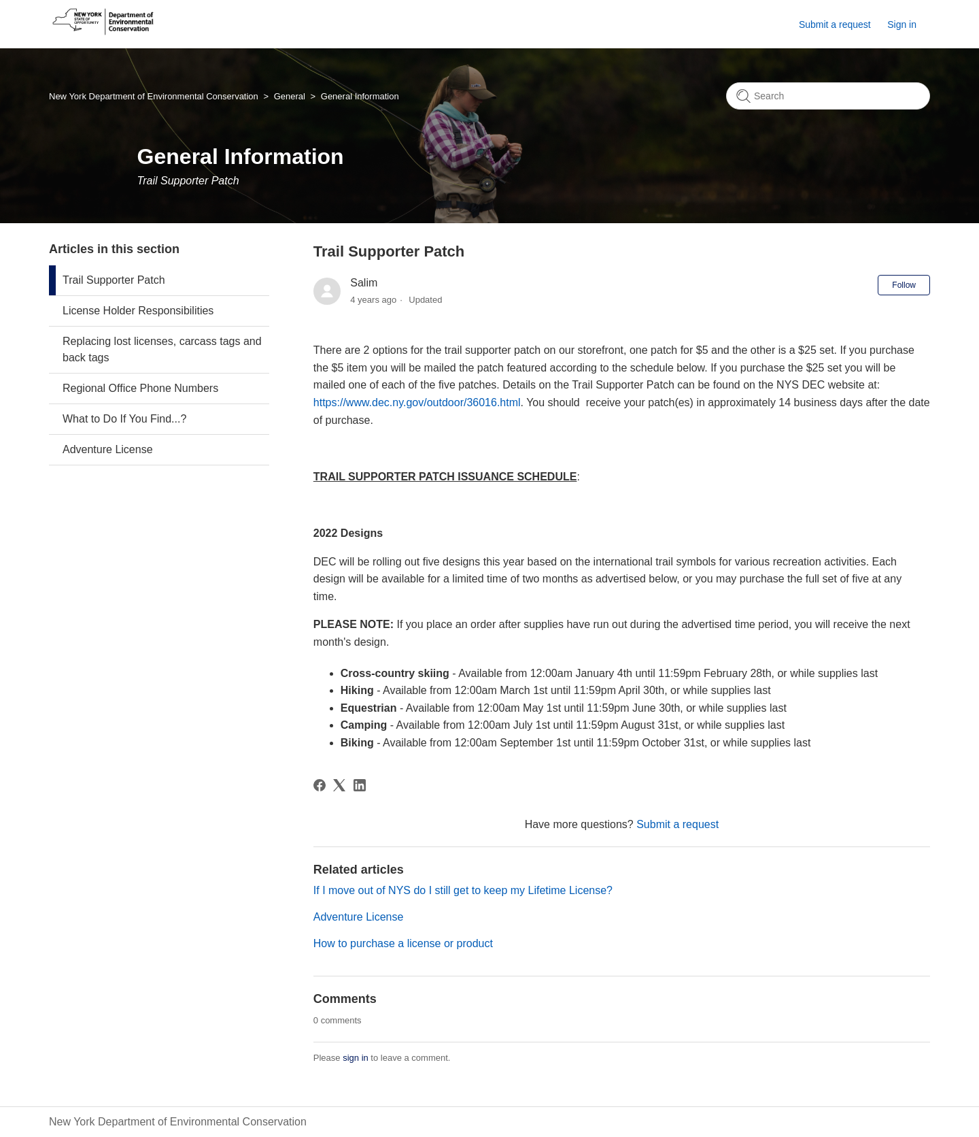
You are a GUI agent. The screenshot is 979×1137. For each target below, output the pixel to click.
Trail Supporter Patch (114, 280)
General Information (360, 96)
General (289, 96)
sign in (355, 1058)
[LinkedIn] (360, 785)
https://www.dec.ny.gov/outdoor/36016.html (417, 402)
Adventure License (108, 449)
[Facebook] (319, 785)
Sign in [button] (901, 24)
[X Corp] (339, 785)
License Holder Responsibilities (138, 310)
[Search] (828, 96)
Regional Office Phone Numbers (140, 388)
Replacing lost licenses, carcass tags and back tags (162, 349)
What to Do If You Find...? (124, 419)
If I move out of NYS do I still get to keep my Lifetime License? (463, 890)
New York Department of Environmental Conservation (153, 96)
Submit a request (835, 24)
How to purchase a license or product (403, 943)
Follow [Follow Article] (904, 285)
